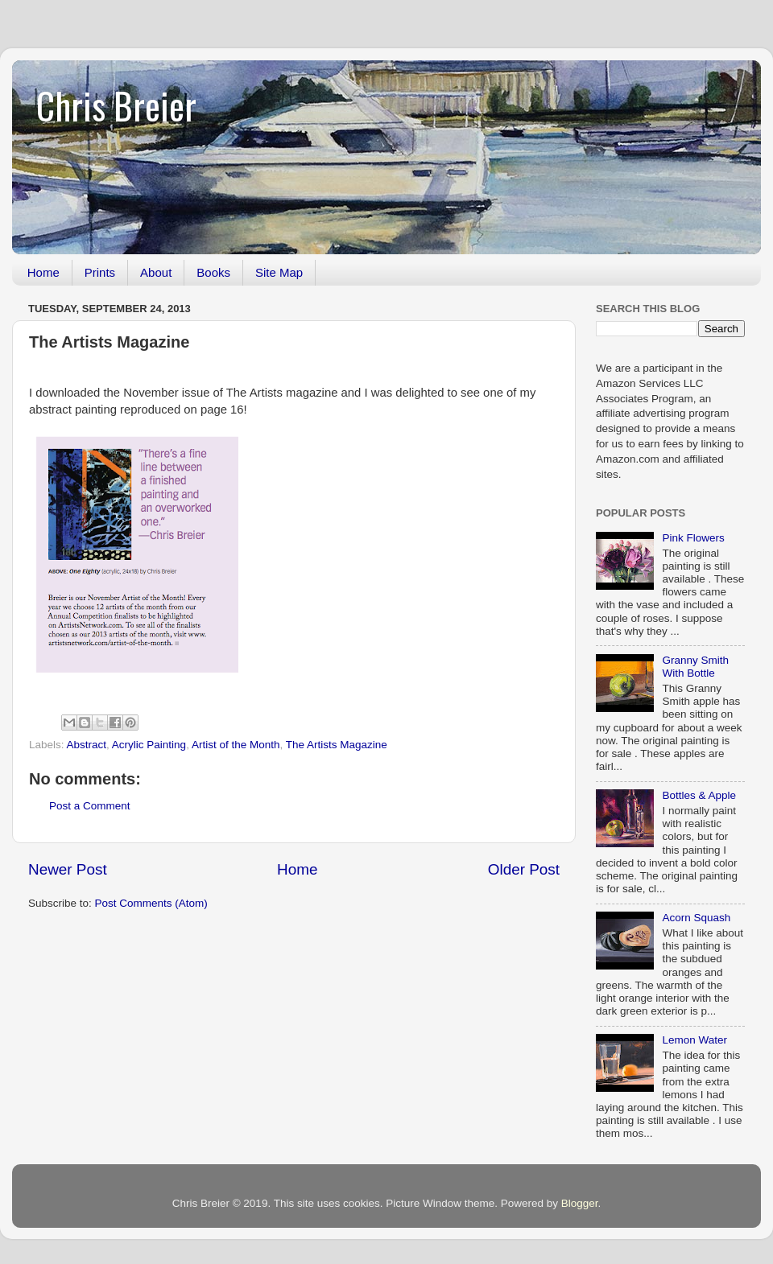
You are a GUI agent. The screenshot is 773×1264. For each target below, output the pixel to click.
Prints (100, 272)
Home (43, 272)
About (156, 272)
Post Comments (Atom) (151, 903)
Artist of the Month (236, 745)
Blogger (579, 1203)
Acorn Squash (696, 918)
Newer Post (67, 869)
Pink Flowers (693, 538)
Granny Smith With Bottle (695, 666)
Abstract (87, 745)
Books (213, 272)
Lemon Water (694, 1040)
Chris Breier (116, 105)
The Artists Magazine (336, 745)
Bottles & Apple (699, 795)
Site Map (279, 272)
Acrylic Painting (149, 745)
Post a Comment (89, 806)
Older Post (524, 869)
